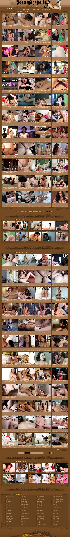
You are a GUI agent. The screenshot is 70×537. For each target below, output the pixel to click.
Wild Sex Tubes (9, 483)
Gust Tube (23, 498)
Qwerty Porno (22, 472)
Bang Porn (61, 231)
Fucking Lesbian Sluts (42, 526)
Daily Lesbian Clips (41, 519)
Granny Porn (55, 505)
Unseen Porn (48, 472)
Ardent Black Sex (25, 513)
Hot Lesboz (55, 510)
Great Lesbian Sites (56, 507)
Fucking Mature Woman (57, 501)
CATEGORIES (21, 211)
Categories (39, 6)
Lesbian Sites (55, 516)
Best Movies (26, 9)
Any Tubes (23, 496)
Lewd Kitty (54, 524)
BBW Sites (39, 515)
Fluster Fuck (22, 241)
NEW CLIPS (33, 211)
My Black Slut (40, 507)
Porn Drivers (9, 472)
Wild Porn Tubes (61, 472)
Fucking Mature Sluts (57, 498)
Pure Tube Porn (25, 504)
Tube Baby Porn (25, 512)
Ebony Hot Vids (40, 496)
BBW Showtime (40, 513)
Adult (48, 483)
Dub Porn (9, 241)
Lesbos (54, 522)
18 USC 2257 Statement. (28, 535)
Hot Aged (54, 508)
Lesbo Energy (55, 518)
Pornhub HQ (48, 241)
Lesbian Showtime (56, 515)
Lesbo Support (55, 521)
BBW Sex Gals (40, 512)
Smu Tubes (24, 510)
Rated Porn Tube (25, 505)
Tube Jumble (35, 472)
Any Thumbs (61, 483)
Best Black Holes (25, 515)
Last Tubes (35, 241)
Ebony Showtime (41, 499)
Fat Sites (39, 522)
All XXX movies (22, 231)
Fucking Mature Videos (57, 499)
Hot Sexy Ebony (40, 502)
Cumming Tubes (40, 516)
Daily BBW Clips (40, 518)
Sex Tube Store (24, 508)
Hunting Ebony (40, 505)
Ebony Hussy (40, 498)
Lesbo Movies (55, 519)
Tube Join (35, 231)
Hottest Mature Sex (56, 512)
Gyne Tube (23, 499)
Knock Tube (24, 501)
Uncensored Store (9, 231)
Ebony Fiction (24, 526)
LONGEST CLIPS (40, 211)
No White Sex (40, 508)
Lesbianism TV (55, 513)
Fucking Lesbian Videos (57, 496)
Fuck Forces (61, 241)
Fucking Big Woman (41, 524)
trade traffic (27, 534)
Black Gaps (24, 516)
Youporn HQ (22, 483)
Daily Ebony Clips (25, 518)
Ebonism (23, 521)
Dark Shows (24, 519)
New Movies (36, 9)
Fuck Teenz (55, 504)
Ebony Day (23, 522)
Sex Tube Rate (24, 507)
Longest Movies (46, 9)
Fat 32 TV (39, 521)
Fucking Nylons (55, 502)
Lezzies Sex (55, 526)
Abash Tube (35, 483)
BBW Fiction (40, 510)
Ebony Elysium (24, 524)
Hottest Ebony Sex (41, 504)
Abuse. (24, 536)
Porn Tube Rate (25, 502)
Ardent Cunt (48, 231)
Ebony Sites (39, 501)
